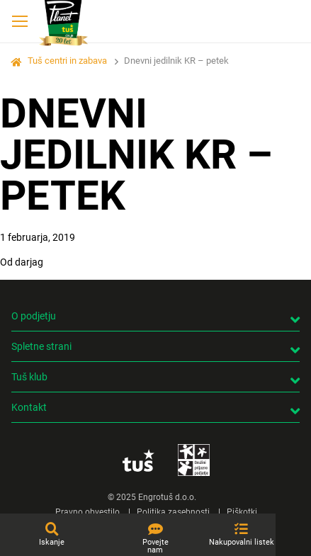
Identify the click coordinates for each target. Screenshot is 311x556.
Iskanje (51, 542)
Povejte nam (155, 546)
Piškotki (242, 512)
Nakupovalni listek (241, 542)
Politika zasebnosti (173, 512)
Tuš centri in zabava (67, 60)
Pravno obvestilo (87, 512)
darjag (29, 262)
